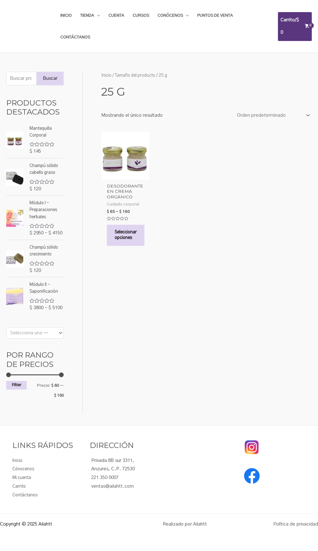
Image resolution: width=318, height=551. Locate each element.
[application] (97, 15)
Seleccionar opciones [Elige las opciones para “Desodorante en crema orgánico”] (127, 238)
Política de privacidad (295, 524)
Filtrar (16, 385)
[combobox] (35, 333)
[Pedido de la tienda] (272, 116)
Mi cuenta (22, 477)
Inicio (106, 75)
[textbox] (32, 333)
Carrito (19, 486)
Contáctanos (25, 495)
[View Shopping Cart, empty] (295, 26)
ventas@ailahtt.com (112, 486)
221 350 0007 (105, 477)
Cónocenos (24, 469)
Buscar (50, 78)
